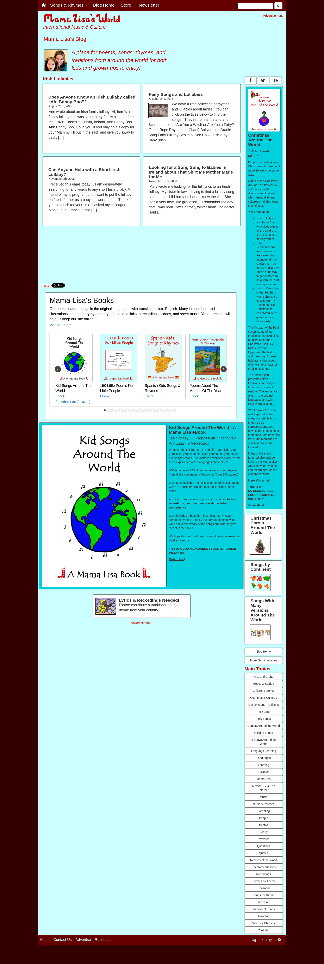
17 (161, 410)
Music (263, 797)
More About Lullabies (263, 660)
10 (137, 410)
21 (175, 410)
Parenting (263, 811)
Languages (263, 758)
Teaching (263, 902)
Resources (103, 940)
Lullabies (263, 772)
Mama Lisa (263, 779)
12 (144, 410)
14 (151, 410)
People (263, 818)
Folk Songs (263, 718)
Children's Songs (263, 690)
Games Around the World (263, 725)
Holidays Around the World (263, 742)
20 (172, 410)
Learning (263, 765)
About (45, 940)
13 (147, 410)
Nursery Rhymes (263, 804)
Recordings (263, 874)
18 (165, 410)
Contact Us (62, 940)
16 (158, 410)
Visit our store (61, 325)
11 (140, 410)
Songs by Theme (264, 895)
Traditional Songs (263, 909)
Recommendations (263, 867)
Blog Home (263, 651)
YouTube (263, 930)
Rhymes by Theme (263, 881)
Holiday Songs (263, 732)
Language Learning (263, 751)
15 (154, 410)
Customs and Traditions (263, 704)
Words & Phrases (263, 923)
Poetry (263, 832)
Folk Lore (263, 711)
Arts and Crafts (263, 676)
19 (168, 410)
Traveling (263, 916)
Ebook (60, 396)
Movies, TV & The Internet (263, 788)
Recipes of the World (263, 860)
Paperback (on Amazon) (73, 402)
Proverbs (263, 839)
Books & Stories (263, 683)
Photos (263, 825)
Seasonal (263, 888)
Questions (263, 846)
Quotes (263, 853)
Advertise (83, 940)
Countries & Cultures (263, 697)
